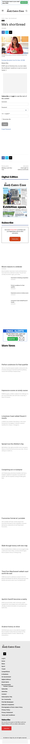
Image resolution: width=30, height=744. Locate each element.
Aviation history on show (11, 627)
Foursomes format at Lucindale (13, 518)
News (6, 18)
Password (4, 107)
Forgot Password (6, 129)
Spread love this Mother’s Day (13, 444)
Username (4, 102)
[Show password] (25, 110)
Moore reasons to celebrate (12, 267)
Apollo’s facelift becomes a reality (14, 599)
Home (3, 18)
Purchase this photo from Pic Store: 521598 (13, 60)
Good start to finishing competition (19, 277)
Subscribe (15, 239)
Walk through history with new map (14, 546)
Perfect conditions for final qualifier (15, 365)
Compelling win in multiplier (12, 470)
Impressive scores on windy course (19, 293)
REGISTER (24, 2)
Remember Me (6, 119)
